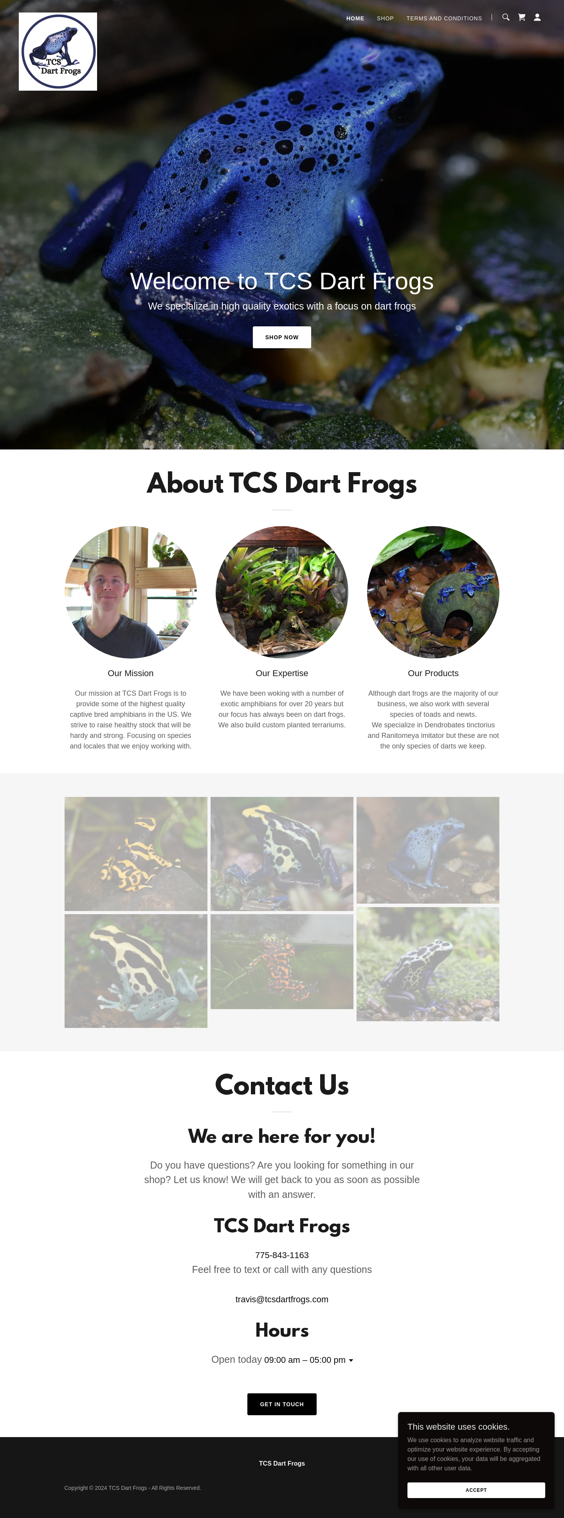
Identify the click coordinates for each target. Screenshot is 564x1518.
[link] (58, 16)
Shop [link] (385, 18)
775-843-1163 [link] (282, 1255)
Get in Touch (282, 1404)
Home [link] (355, 18)
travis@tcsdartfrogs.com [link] (282, 1299)
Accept (476, 1490)
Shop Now (282, 337)
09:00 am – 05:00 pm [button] (305, 1360)
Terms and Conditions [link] (444, 18)
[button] (537, 17)
